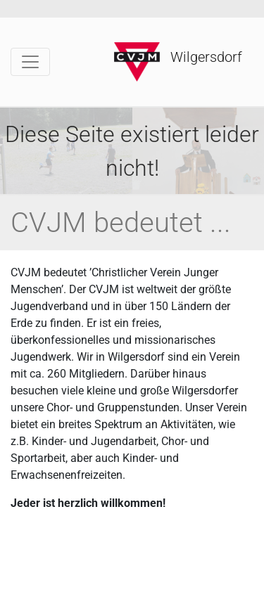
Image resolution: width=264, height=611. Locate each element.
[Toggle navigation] (30, 62)
